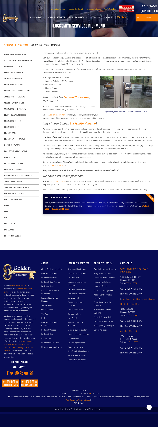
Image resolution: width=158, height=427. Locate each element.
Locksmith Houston (76, 97)
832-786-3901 (131, 283)
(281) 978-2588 (149, 7)
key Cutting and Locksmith (15, 139)
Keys (6, 211)
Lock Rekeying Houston (77, 330)
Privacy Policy (46, 338)
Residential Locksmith (13, 72)
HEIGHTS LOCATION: (129, 304)
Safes (6, 218)
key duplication (11, 133)
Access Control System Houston (103, 296)
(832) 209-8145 (132, 315)
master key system (12, 145)
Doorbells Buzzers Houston (105, 269)
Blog (104, 17)
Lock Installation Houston (78, 334)
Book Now (121, 17)
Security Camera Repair (103, 321)
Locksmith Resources (50, 342)
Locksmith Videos (48, 330)
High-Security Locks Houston (76, 324)
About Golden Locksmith (51, 269)
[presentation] (109, 91)
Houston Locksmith (76, 9)
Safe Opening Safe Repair (104, 325)
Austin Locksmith (58, 9)
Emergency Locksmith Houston (77, 283)
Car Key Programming (13, 199)
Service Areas (46, 305)
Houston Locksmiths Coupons (49, 324)
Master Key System (75, 347)
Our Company (37, 17)
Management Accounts (77, 355)
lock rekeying (10, 157)
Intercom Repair (100, 286)
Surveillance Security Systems (102, 304)
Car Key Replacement (76, 342)
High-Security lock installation (18, 175)
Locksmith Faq (47, 334)
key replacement (28, 341)
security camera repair (14, 103)
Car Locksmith (73, 277)
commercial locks (12, 127)
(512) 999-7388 (149, 11)
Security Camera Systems (104, 317)
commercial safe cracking (15, 109)
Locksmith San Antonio (50, 282)
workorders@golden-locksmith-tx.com (137, 299)
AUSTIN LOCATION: (128, 331)
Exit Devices (9, 230)
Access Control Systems (103, 290)
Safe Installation (100, 330)
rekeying (7, 344)
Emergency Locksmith (13, 66)
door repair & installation (15, 151)
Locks (6, 205)
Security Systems (78, 17)
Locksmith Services (57, 17)
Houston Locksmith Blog (51, 347)
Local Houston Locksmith (15, 54)
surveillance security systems (17, 91)
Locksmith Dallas (48, 286)
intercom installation (13, 163)
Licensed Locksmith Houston (49, 299)
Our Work (45, 314)
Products (95, 17)
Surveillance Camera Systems (102, 311)
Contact (112, 17)
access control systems (14, 97)
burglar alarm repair (13, 169)
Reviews (44, 318)
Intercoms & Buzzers (13, 236)
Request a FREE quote (60, 209)
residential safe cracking (15, 115)
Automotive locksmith (13, 78)
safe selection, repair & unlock (17, 187)
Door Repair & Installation (78, 351)
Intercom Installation (102, 282)
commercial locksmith (13, 85)
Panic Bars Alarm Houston (104, 277)
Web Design (70, 400)
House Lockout (74, 338)
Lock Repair (72, 318)
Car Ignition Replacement (14, 193)
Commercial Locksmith (77, 273)
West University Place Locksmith (18, 60)
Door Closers (10, 224)
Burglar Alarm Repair (102, 273)
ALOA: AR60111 (110, 9)
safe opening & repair (13, 181)
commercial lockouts (13, 121)
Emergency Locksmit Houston (76, 304)
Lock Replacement (75, 309)
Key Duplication (74, 314)
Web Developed (83, 400)
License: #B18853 (94, 9)
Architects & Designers (77, 359)
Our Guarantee (47, 309)
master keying (17, 344)
